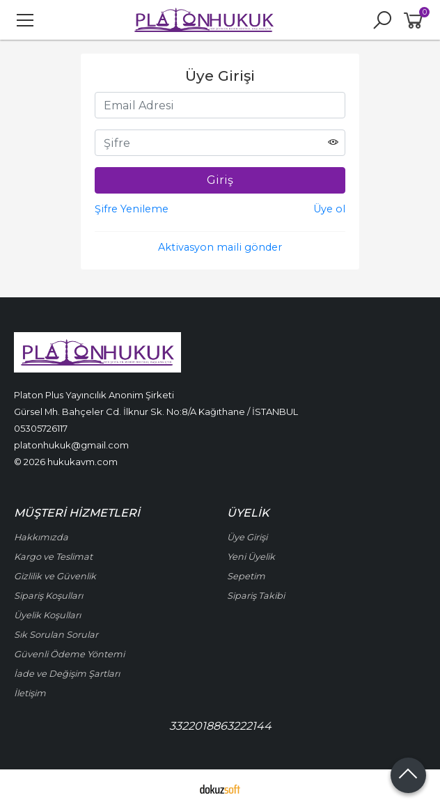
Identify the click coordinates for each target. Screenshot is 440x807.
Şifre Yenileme (131, 209)
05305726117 (41, 428)
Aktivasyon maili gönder (220, 247)
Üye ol (329, 209)
